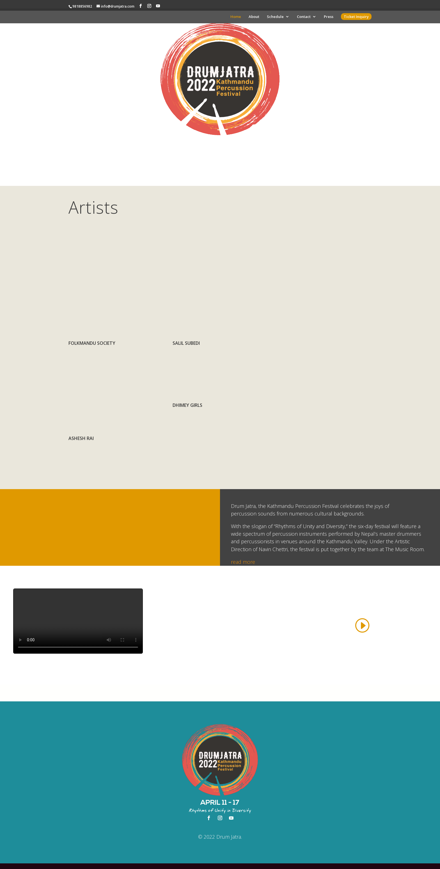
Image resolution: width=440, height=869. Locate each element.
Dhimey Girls (187, 405)
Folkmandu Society (91, 343)
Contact (304, 17)
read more (243, 561)
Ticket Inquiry (356, 16)
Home (235, 17)
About (254, 17)
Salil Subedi (186, 343)
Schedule (275, 17)
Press (328, 17)
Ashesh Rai (81, 438)
